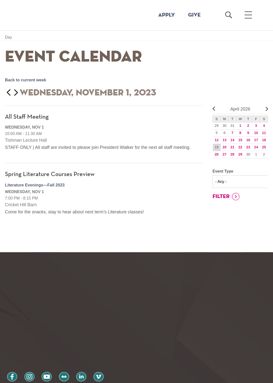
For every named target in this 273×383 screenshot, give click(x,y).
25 (264, 147)
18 (264, 140)
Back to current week (27, 79)
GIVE (194, 15)
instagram (24, 343)
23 (248, 147)
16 (248, 140)
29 (240, 154)
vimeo (80, 343)
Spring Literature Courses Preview (52, 174)
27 (224, 154)
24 (256, 147)
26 (216, 154)
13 (224, 140)
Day (8, 37)
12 (216, 140)
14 (232, 140)
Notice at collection (106, 376)
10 (256, 133)
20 (224, 147)
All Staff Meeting (27, 117)
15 (240, 140)
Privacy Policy (22, 356)
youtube (38, 343)
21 (232, 147)
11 (264, 133)
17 (256, 140)
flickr (52, 343)
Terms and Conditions (71, 356)
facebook (10, 343)
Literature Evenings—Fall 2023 (37, 184)
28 (232, 154)
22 (240, 147)
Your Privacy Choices (152, 376)
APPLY (166, 15)
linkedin (66, 343)
